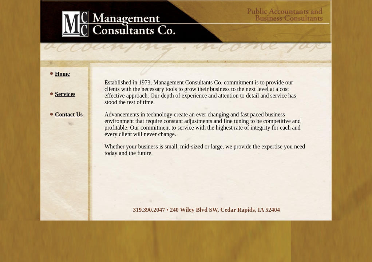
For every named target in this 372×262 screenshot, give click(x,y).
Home (62, 74)
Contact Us (69, 114)
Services (65, 94)
